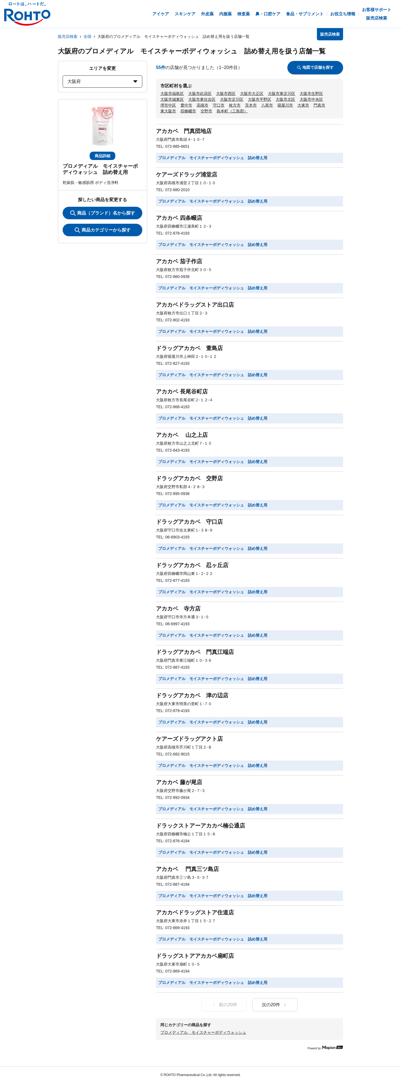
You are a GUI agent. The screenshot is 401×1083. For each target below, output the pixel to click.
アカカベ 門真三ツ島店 (187, 869)
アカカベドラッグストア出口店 (195, 305)
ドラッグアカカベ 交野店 (189, 478)
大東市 (303, 105)
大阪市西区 (226, 93)
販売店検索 (67, 36)
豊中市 (186, 105)
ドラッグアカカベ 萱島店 (189, 348)
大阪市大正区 (251, 93)
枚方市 (235, 105)
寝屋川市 (285, 105)
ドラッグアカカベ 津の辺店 (192, 695)
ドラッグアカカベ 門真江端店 (195, 652)
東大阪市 (168, 111)
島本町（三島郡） (232, 111)
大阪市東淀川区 (281, 93)
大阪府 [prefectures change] (102, 81)
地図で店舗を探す (315, 67)
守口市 (218, 105)
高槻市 (202, 105)
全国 (87, 36)
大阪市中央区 (311, 99)
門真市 (319, 105)
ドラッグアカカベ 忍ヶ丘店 (192, 565)
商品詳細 (102, 156)
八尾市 (267, 105)
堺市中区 (168, 105)
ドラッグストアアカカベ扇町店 (195, 956)
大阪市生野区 (311, 93)
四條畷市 (188, 111)
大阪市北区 (285, 99)
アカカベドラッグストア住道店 (195, 912)
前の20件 (224, 1004)
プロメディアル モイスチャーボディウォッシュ (203, 1032)
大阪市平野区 (259, 99)
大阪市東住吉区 (202, 99)
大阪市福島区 (172, 93)
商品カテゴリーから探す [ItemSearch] (103, 230)
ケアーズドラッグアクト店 (189, 739)
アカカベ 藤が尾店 (179, 782)
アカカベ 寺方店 (178, 609)
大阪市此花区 (200, 93)
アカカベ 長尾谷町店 (182, 391)
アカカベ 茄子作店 (179, 261)
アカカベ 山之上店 (182, 435)
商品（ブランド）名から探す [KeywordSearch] (102, 213)
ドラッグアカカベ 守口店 (189, 522)
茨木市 (251, 105)
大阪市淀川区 (231, 99)
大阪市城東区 (172, 99)
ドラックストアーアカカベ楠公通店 (200, 826)
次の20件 (275, 1004)
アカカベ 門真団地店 (184, 131)
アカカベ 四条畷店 (179, 218)
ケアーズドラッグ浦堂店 (186, 174)
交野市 (206, 111)
